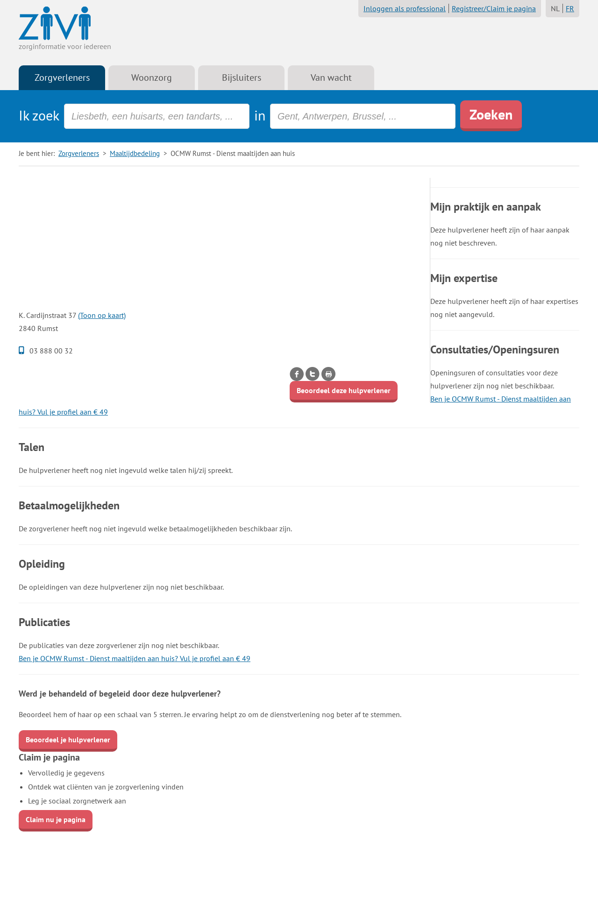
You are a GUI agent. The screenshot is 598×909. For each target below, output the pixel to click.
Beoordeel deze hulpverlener (344, 390)
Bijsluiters (241, 77)
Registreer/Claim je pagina (494, 8)
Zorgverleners (62, 77)
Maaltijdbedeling (135, 153)
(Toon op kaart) (102, 315)
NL (555, 8)
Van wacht (331, 77)
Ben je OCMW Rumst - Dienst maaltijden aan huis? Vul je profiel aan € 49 (134, 658)
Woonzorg (151, 77)
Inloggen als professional (404, 8)
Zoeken (491, 114)
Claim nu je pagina (55, 819)
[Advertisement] (219, 243)
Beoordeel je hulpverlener (68, 739)
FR (570, 8)
